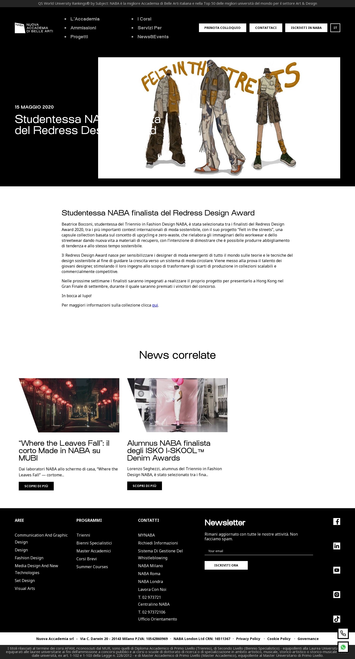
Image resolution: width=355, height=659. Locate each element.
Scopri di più (36, 486)
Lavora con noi (152, 589)
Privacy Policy (248, 638)
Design (21, 550)
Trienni (83, 535)
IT (335, 27)
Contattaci (266, 27)
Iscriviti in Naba (306, 27)
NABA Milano (150, 565)
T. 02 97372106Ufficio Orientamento (157, 615)
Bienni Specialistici (94, 543)
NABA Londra (150, 581)
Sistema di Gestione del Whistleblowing (160, 554)
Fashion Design (29, 558)
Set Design (25, 580)
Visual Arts (25, 588)
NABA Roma (149, 573)
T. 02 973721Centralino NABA (154, 601)
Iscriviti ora (226, 565)
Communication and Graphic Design (41, 538)
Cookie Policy (279, 638)
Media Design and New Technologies (36, 569)
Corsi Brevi (86, 559)
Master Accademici (93, 551)
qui (155, 305)
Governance (308, 638)
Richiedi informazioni (158, 543)
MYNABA (146, 535)
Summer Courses (92, 566)
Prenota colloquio (222, 27)
